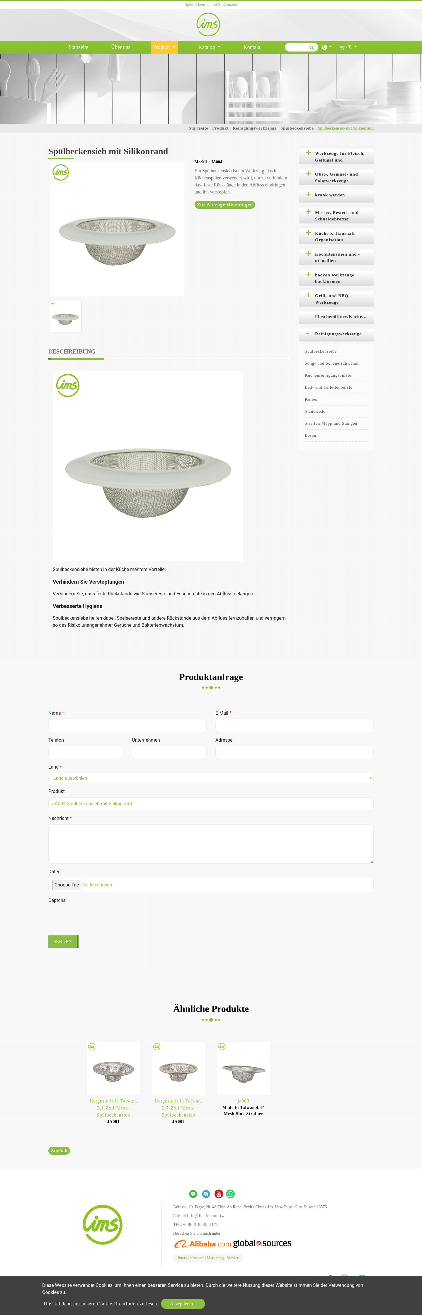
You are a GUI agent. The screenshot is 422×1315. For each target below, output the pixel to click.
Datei (53, 871)
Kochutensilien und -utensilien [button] (337, 257)
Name (56, 713)
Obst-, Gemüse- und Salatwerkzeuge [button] (336, 177)
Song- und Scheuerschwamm (332, 363)
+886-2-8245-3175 (201, 1224)
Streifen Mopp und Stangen (331, 423)
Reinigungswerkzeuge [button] (338, 334)
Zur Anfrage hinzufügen (225, 204)
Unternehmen (146, 740)
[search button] (311, 49)
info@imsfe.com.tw (206, 1216)
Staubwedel (316, 411)
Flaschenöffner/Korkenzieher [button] (344, 316)
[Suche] (301, 47)
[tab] (336, 155)
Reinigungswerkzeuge (255, 128)
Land (55, 767)
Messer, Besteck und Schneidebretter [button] (337, 216)
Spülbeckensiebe (297, 128)
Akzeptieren (181, 1303)
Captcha (57, 900)
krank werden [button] (330, 195)
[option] (117, 229)
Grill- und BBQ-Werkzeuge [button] (332, 299)
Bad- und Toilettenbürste (329, 387)
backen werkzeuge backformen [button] (334, 278)
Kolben (312, 399)
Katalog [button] (207, 47)
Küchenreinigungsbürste (328, 375)
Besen (310, 435)
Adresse (223, 740)
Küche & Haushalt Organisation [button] (335, 236)
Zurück (59, 1150)
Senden (62, 941)
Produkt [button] (162, 47)
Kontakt (252, 47)
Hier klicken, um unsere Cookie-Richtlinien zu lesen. (101, 1303)
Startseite (80, 46)
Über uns (120, 47)
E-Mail (223, 713)
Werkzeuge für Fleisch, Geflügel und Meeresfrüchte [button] (340, 157)
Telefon (56, 740)
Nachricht (60, 818)
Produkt (220, 128)
